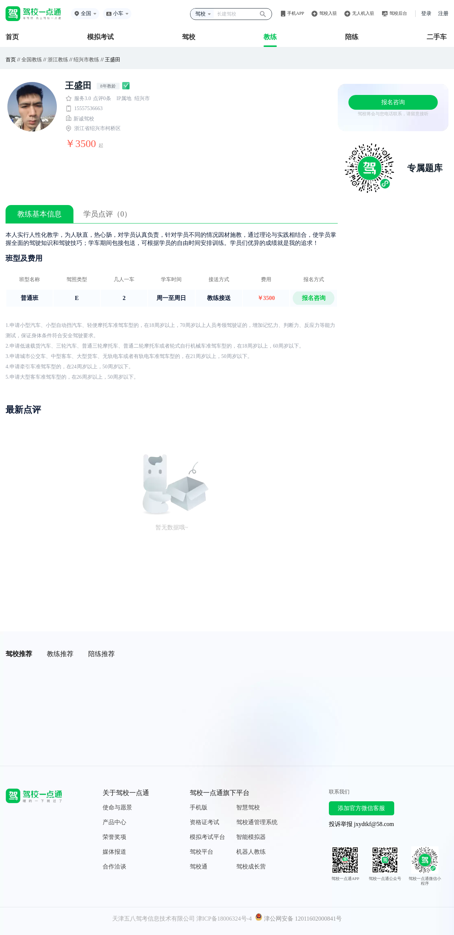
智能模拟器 (251, 837)
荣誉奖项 (114, 837)
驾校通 (198, 866)
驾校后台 (398, 13)
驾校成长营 (251, 866)
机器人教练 (251, 852)
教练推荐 (60, 654)
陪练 (351, 37)
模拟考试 (100, 37)
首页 (12, 37)
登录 (426, 13)
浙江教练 (58, 59)
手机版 (198, 807)
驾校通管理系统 (257, 822)
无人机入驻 (363, 13)
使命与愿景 (117, 807)
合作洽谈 (114, 866)
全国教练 (31, 59)
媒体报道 (114, 852)
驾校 (188, 37)
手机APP (295, 13)
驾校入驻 (328, 13)
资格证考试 (204, 822)
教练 (270, 37)
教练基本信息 (39, 214)
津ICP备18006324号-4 (224, 918)
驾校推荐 (19, 654)
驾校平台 (201, 852)
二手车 (437, 37)
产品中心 (114, 822)
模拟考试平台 (207, 837)
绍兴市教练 (86, 59)
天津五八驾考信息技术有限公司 (153, 918)
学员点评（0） (107, 214)
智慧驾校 (248, 807)
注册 (443, 13)
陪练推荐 (101, 654)
